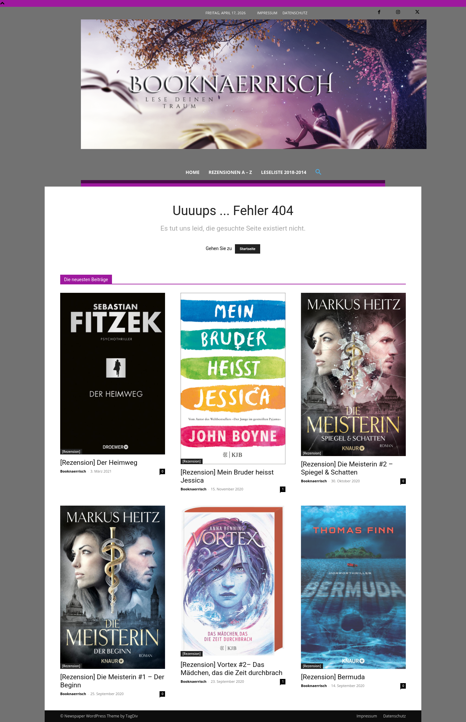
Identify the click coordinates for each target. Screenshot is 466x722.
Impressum (367, 716)
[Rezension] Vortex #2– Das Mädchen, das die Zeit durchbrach (232, 669)
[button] (318, 172)
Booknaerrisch (73, 471)
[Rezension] (71, 451)
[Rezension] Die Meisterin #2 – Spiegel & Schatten (347, 468)
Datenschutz (394, 716)
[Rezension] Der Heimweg (99, 462)
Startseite (248, 249)
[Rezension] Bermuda (333, 677)
